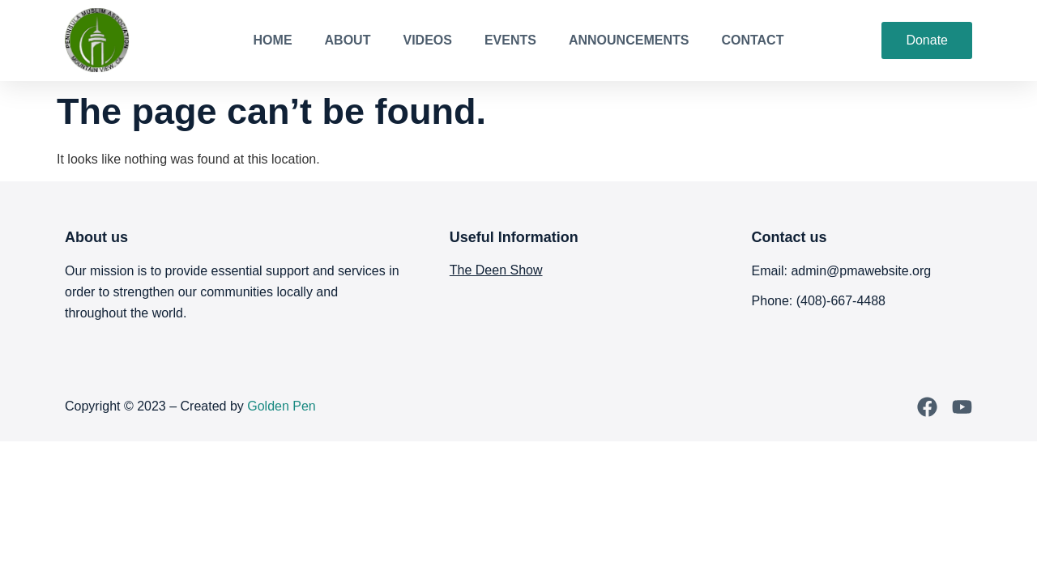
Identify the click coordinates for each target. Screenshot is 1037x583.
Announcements (629, 40)
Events (510, 40)
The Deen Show (496, 270)
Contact (752, 40)
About (348, 40)
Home (273, 40)
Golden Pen (281, 406)
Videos (427, 40)
